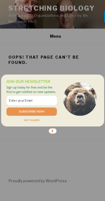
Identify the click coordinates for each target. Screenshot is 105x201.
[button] (31, 89)
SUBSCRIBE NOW (31, 111)
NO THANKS (31, 120)
